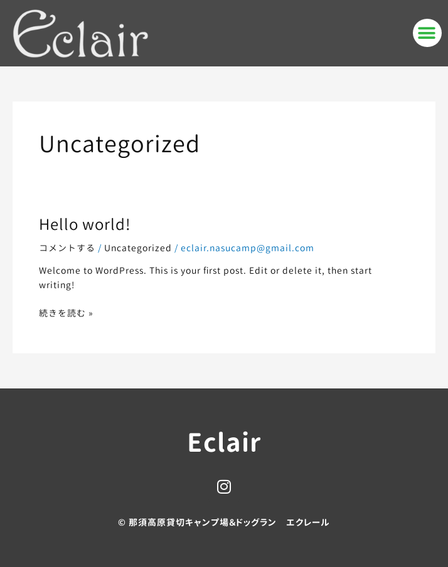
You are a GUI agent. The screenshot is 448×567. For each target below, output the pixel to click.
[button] (427, 33)
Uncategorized (138, 248)
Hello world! (85, 224)
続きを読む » (66, 312)
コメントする (67, 248)
